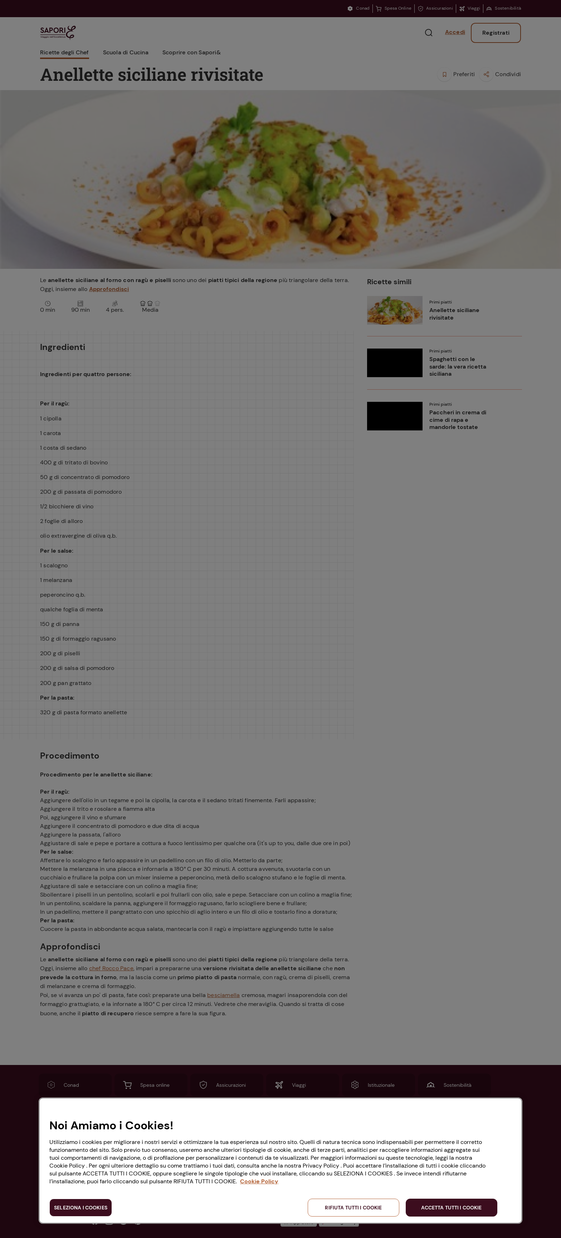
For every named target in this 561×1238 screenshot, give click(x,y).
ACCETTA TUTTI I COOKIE (451, 1207)
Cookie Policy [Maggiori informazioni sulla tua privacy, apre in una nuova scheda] (259, 1181)
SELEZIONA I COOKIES (80, 1207)
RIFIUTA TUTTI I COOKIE (353, 1207)
